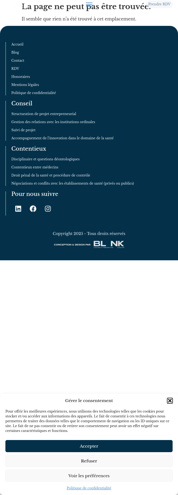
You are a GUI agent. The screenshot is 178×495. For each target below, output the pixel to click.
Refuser (89, 460)
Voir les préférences (89, 475)
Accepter (89, 446)
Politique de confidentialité (89, 488)
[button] (170, 400)
